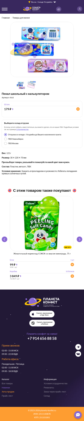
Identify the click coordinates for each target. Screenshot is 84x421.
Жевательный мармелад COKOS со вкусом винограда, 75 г (42, 253)
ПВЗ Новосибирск (13, 139)
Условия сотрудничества (55, 383)
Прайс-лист (7, 395)
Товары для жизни (21, 17)
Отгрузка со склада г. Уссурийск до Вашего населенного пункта (32, 134)
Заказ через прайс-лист (55, 391)
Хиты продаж (8, 391)
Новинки (6, 387)
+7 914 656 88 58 (42, 338)
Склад (47, 395)
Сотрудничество (22, 129)
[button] (79, 239)
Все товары (7, 383)
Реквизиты (49, 387)
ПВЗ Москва (11, 143)
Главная (6, 17)
